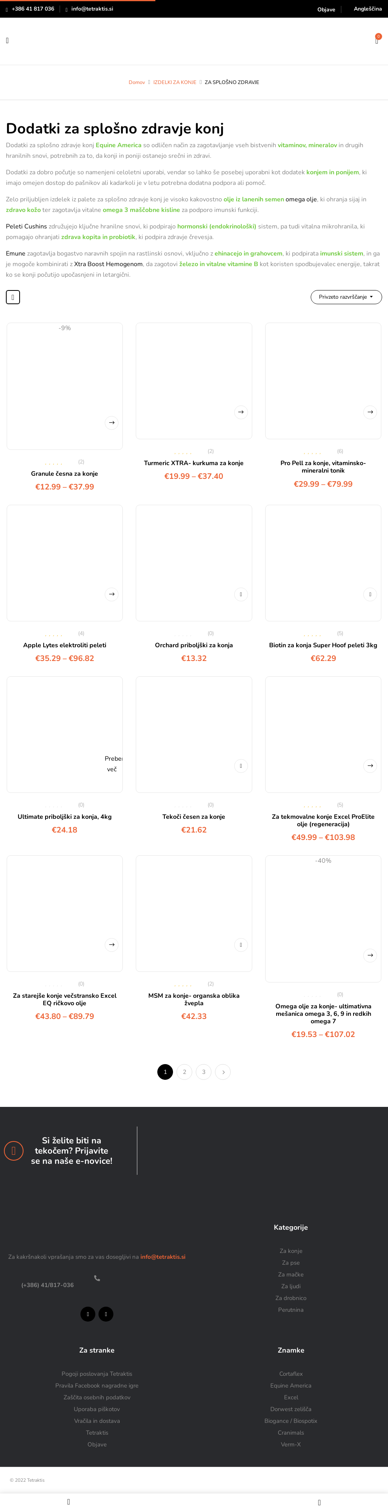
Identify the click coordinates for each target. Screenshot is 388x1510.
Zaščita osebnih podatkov (97, 1397)
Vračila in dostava (97, 1421)
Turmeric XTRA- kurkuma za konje (194, 463)
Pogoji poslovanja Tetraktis (97, 1374)
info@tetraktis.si (92, 9)
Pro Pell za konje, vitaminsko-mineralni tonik (323, 467)
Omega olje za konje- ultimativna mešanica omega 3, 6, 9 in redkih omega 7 (323, 1014)
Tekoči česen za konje (193, 817)
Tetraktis (97, 1433)
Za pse (291, 1263)
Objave (326, 9)
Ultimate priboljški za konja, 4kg (65, 817)
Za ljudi (291, 1286)
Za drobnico (290, 1298)
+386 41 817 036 (33, 9)
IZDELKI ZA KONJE (175, 82)
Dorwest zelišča (290, 1409)
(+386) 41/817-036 (47, 1285)
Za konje (291, 1251)
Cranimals (291, 1433)
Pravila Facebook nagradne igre (96, 1385)
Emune (16, 253)
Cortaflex (291, 1374)
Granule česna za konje (64, 473)
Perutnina (291, 1310)
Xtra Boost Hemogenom (108, 264)
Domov (137, 82)
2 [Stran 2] (184, 1072)
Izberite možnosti (111, 423)
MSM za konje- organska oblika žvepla (194, 999)
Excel (291, 1397)
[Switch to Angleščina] (364, 9)
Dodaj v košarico (241, 594)
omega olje (301, 199)
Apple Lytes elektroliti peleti (64, 645)
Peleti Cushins (26, 226)
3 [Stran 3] (204, 1072)
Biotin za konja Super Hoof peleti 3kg (323, 645)
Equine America (290, 1385)
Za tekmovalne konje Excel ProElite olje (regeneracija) (323, 821)
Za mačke (291, 1274)
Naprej (223, 1072)
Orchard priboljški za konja (194, 645)
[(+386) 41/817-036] (97, 1278)
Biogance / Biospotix (290, 1421)
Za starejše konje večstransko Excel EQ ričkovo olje (65, 999)
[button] (376, 40)
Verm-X (291, 1444)
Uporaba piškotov (97, 1409)
